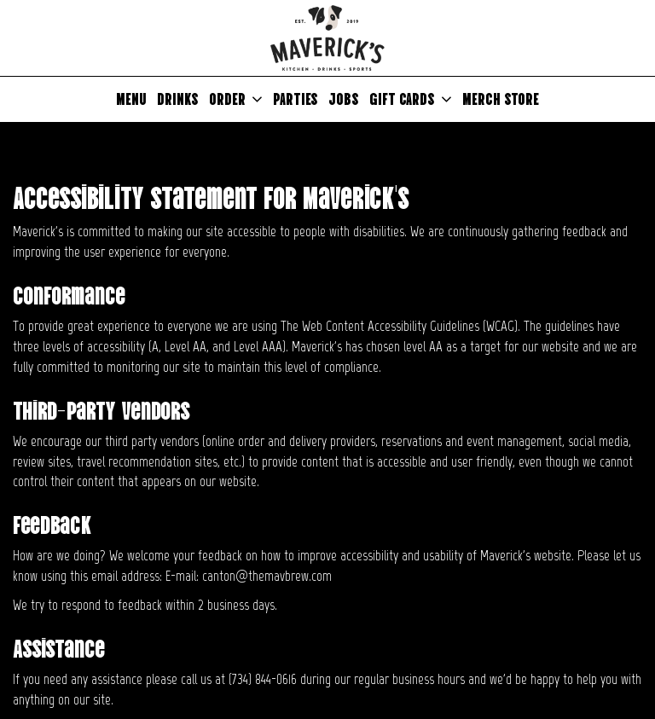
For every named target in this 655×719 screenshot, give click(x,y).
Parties (295, 98)
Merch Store (500, 98)
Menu (131, 98)
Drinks (178, 98)
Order (236, 99)
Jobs (343, 98)
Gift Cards (410, 99)
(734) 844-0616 (263, 678)
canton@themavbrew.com (267, 575)
